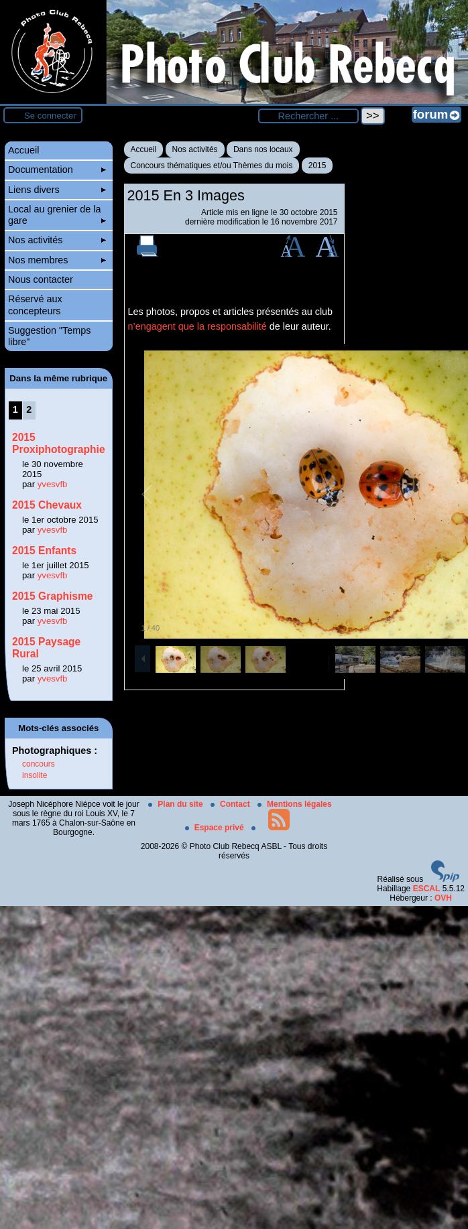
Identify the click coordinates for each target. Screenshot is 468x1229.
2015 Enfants (44, 550)
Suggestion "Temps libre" (49, 336)
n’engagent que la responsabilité (197, 326)
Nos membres (57, 260)
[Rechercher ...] (308, 116)
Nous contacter (40, 279)
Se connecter (50, 116)
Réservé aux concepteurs (35, 305)
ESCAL (427, 888)
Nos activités (195, 149)
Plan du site (176, 804)
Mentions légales (294, 804)
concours (38, 764)
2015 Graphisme (52, 596)
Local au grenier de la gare (57, 215)
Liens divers (57, 189)
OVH (443, 898)
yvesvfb (53, 484)
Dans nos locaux (263, 149)
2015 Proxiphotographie (58, 443)
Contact (231, 804)
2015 (317, 165)
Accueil (144, 149)
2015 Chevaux (47, 505)
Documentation (57, 169)
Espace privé (215, 827)
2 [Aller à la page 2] (29, 409)
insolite (34, 775)
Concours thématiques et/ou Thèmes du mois (212, 165)
